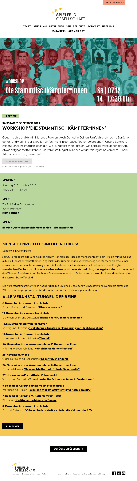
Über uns (108, 26)
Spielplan (40, 26)
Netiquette (46, 474)
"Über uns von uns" (50, 307)
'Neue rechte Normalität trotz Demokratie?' (52, 369)
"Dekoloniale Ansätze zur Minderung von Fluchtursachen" (66, 328)
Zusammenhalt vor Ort (68, 31)
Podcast (93, 26)
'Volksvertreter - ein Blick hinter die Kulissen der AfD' (59, 410)
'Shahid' (44, 338)
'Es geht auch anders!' (54, 358)
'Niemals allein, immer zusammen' (61, 317)
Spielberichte (75, 26)
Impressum (16, 474)
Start (27, 26)
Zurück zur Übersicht (68, 448)
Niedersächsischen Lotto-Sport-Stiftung (89, 474)
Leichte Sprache (114, 2)
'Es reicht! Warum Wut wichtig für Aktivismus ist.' (60, 389)
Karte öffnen (10, 212)
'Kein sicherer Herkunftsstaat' (53, 348)
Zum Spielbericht (17, 161)
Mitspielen (56, 26)
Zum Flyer (12, 426)
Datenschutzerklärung (31, 474)
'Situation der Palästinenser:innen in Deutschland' (61, 379)
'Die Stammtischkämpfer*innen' (35, 400)
